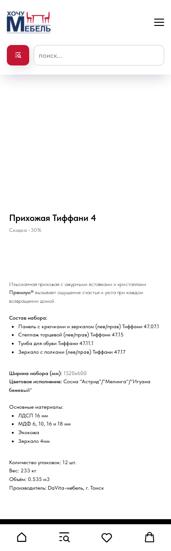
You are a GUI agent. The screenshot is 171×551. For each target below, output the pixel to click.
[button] (21, 537)
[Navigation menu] (159, 22)
